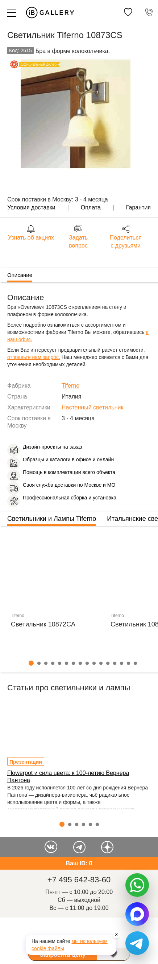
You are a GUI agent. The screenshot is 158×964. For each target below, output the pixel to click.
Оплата (91, 207)
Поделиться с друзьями (126, 241)
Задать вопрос (78, 241)
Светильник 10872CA (43, 624)
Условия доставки (31, 207)
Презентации (25, 762)
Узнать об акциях (31, 237)
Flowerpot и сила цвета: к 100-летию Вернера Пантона (68, 776)
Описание (19, 275)
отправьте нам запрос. (33, 357)
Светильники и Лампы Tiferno (51, 518)
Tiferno (70, 386)
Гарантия (138, 207)
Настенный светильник (92, 407)
